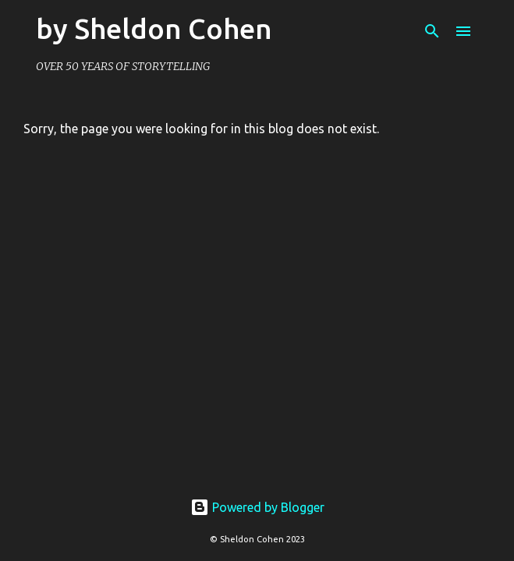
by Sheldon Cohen (154, 28)
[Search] (432, 31)
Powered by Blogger (257, 507)
